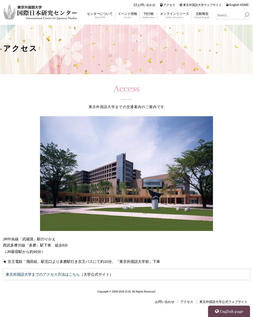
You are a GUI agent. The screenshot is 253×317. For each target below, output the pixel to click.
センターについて (100, 15)
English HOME (237, 5)
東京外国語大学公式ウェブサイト (223, 302)
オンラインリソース (174, 15)
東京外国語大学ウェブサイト (200, 5)
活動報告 (202, 15)
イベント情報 (127, 15)
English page (229, 311)
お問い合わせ (144, 5)
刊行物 (148, 15)
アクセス (167, 5)
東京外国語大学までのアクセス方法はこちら (43, 274)
